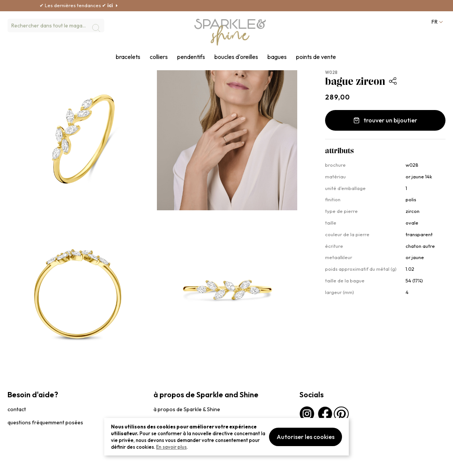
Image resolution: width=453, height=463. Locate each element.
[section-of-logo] (230, 32)
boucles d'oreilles (236, 56)
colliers (159, 56)
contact (17, 409)
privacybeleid (21, 453)
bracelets (128, 56)
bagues (277, 56)
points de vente (316, 56)
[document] (226, 436)
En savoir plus (171, 447)
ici (128, 5)
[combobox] (56, 25)
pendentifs (191, 56)
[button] (436, 22)
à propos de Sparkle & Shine (187, 409)
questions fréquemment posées (45, 422)
